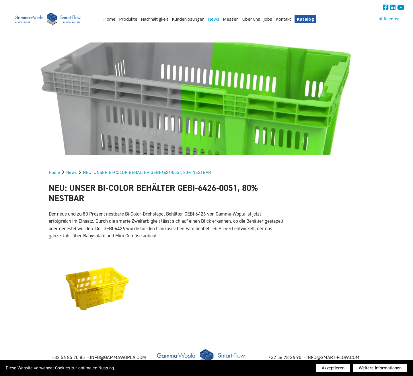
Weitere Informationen (380, 368)
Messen (231, 19)
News (213, 19)
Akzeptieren (333, 368)
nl (380, 19)
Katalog (305, 19)
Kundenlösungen (188, 19)
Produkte (128, 19)
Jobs (268, 19)
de (397, 19)
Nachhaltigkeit (154, 19)
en (391, 19)
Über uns (251, 19)
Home (109, 19)
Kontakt (283, 19)
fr (385, 19)
